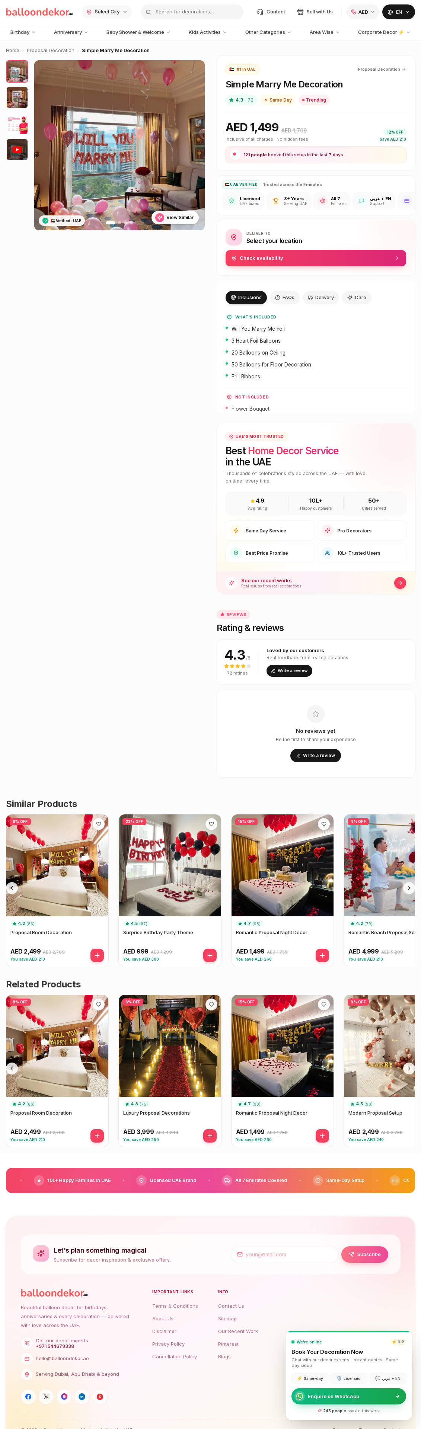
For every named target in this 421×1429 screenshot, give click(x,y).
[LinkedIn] (81, 1396)
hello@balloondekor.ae (55, 1359)
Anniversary (71, 32)
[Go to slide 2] (119, 222)
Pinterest (228, 1344)
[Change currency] (363, 11)
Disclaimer (164, 1331)
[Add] (97, 955)
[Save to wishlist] (99, 824)
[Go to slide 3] (125, 222)
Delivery (321, 297)
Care (356, 297)
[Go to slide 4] (131, 222)
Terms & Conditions (175, 1306)
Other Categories (268, 32)
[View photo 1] (17, 71)
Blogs (224, 1356)
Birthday (23, 32)
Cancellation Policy (174, 1356)
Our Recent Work (238, 1331)
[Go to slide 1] (110, 222)
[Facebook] (28, 1396)
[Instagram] (64, 1396)
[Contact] (271, 11)
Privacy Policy (168, 1344)
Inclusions (246, 297)
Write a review (289, 670)
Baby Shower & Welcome (138, 32)
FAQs (284, 297)
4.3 (241, 100)
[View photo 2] (17, 97)
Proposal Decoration (50, 50)
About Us (162, 1318)
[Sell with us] (315, 11)
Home (12, 50)
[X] (46, 1396)
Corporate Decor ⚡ (384, 32)
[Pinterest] (99, 1396)
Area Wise (325, 32)
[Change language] (398, 11)
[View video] (17, 149)
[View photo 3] (17, 123)
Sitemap (227, 1318)
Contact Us (231, 1306)
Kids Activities (208, 32)
